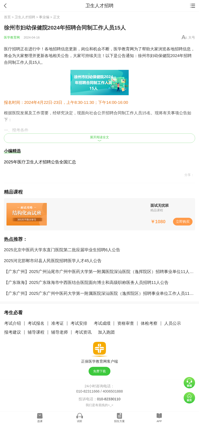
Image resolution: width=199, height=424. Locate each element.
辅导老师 (59, 332)
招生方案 (119, 421)
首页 (7, 17)
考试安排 (79, 323)
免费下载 (99, 371)
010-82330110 (108, 399)
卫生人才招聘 (25, 17)
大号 (191, 37)
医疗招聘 (12, 49)
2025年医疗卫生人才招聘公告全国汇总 (40, 162)
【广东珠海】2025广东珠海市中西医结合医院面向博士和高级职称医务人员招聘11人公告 (86, 282)
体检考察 (149, 323)
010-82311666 (88, 391)
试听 (79, 421)
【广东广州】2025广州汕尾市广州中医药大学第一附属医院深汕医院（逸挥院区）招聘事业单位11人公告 (101, 271)
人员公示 (172, 323)
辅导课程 (36, 332)
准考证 (57, 323)
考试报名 (36, 323)
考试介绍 (12, 323)
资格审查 (125, 323)
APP (159, 421)
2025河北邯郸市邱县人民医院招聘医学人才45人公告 (53, 260)
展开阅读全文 (99, 138)
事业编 (44, 17)
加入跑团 (106, 332)
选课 (40, 421)
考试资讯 (83, 332)
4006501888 (113, 391)
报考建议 (12, 332)
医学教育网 (12, 37)
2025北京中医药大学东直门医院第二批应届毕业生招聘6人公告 (62, 249)
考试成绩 (102, 323)
